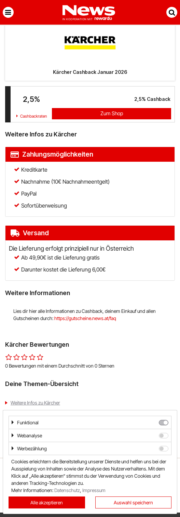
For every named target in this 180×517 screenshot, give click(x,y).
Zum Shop (111, 113)
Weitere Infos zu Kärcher (35, 403)
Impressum (94, 490)
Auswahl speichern (133, 502)
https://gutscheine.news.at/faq (85, 318)
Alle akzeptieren (46, 502)
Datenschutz (67, 490)
